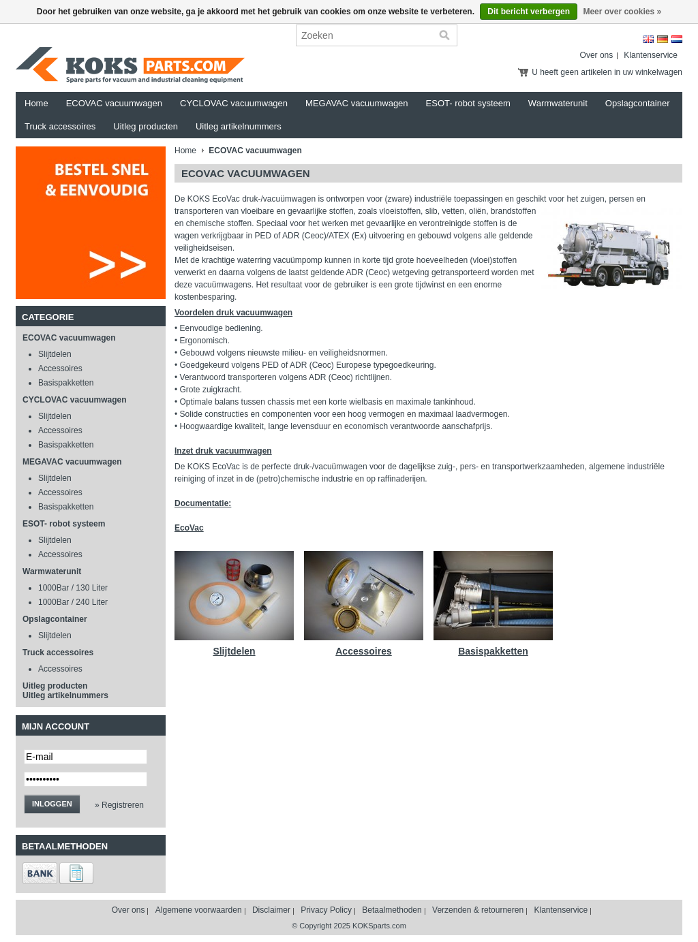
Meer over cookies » (622, 11)
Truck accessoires (60, 126)
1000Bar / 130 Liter (73, 588)
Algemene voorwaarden (198, 910)
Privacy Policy (326, 910)
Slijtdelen (55, 354)
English (648, 39)
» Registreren (119, 805)
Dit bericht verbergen (528, 11)
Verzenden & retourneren (478, 910)
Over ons (596, 55)
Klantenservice (651, 55)
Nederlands (676, 39)
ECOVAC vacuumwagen (114, 103)
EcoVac (189, 528)
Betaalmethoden (391, 910)
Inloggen (52, 804)
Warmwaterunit (558, 103)
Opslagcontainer (637, 103)
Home (36, 103)
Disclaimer (271, 910)
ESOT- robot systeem (468, 103)
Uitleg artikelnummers (239, 126)
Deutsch (662, 39)
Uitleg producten (145, 126)
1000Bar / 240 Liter (73, 602)
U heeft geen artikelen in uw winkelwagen (607, 72)
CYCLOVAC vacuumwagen (234, 103)
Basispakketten (65, 383)
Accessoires (60, 368)
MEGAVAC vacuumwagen (356, 103)
